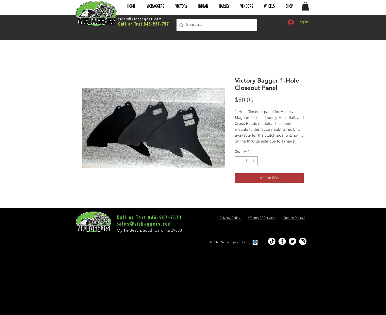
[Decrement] (239, 161)
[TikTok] (271, 241)
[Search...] (216, 25)
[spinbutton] (246, 161)
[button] (155, 6)
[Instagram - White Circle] (302, 241)
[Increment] (254, 161)
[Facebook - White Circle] (282, 241)
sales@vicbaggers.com (140, 19)
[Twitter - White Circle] (292, 241)
